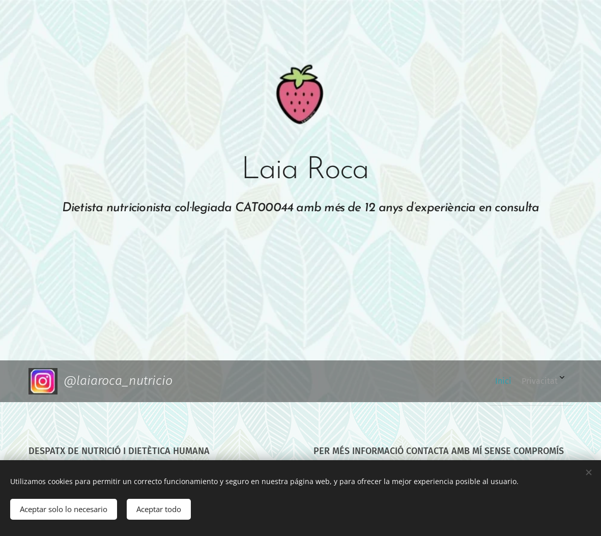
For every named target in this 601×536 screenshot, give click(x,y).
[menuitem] (538, 381)
